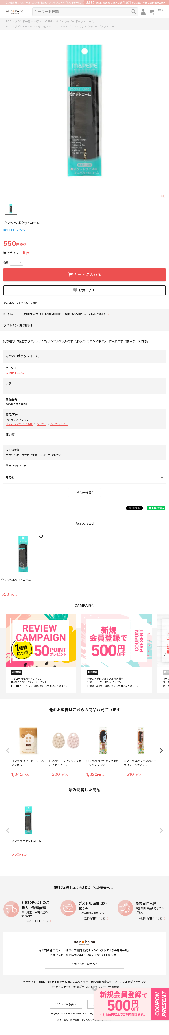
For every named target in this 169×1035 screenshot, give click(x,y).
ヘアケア (54, 26)
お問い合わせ (46, 982)
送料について (97, 314)
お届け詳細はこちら (150, 918)
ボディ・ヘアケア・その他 (30, 26)
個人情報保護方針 (101, 982)
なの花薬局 (62, 1020)
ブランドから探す (65, 1004)
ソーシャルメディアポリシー (131, 982)
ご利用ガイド (28, 982)
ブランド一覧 (22, 21)
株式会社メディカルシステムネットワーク (91, 1020)
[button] (165, 654)
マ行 (36, 21)
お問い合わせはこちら (84, 964)
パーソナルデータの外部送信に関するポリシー (78, 986)
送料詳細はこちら (37, 921)
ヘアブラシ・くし (73, 26)
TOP (8, 21)
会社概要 (113, 986)
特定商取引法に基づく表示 (72, 982)
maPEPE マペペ (51, 21)
